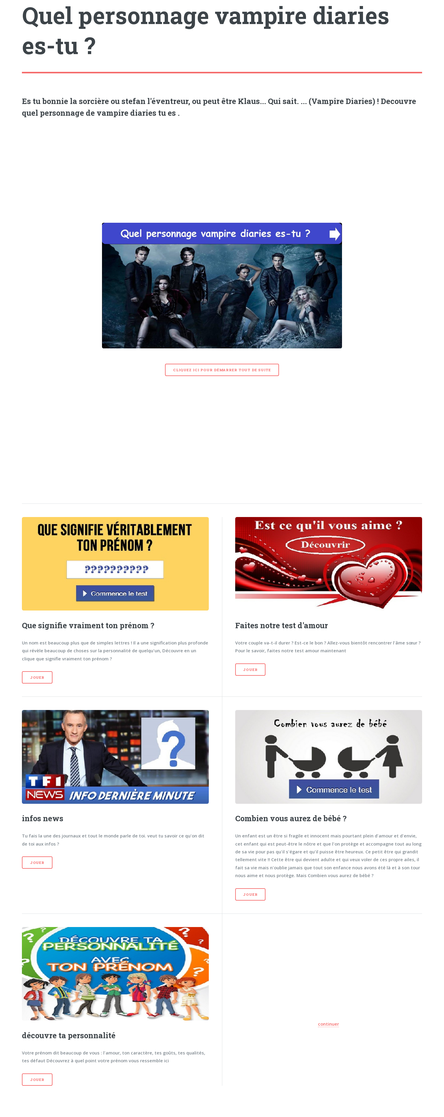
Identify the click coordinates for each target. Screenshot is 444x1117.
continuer (328, 1024)
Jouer (37, 677)
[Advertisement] (222, 168)
